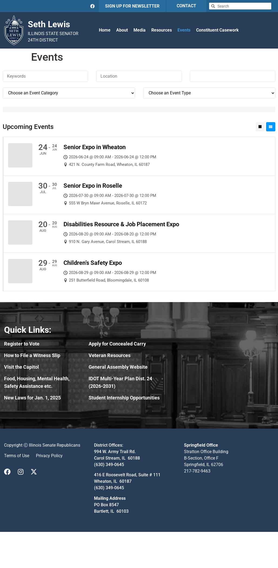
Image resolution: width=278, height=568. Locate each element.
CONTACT (186, 5)
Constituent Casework (217, 30)
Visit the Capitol (21, 367)
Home (104, 30)
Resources (161, 30)
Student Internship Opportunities (124, 398)
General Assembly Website (118, 367)
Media (139, 30)
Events (183, 30)
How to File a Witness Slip (32, 355)
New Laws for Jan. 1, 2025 (32, 398)
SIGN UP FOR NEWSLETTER (132, 6)
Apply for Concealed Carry (117, 344)
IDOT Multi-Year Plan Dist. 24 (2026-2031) (120, 382)
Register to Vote (21, 344)
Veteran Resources (109, 355)
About (122, 30)
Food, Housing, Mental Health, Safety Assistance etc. (36, 382)
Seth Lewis (49, 24)
